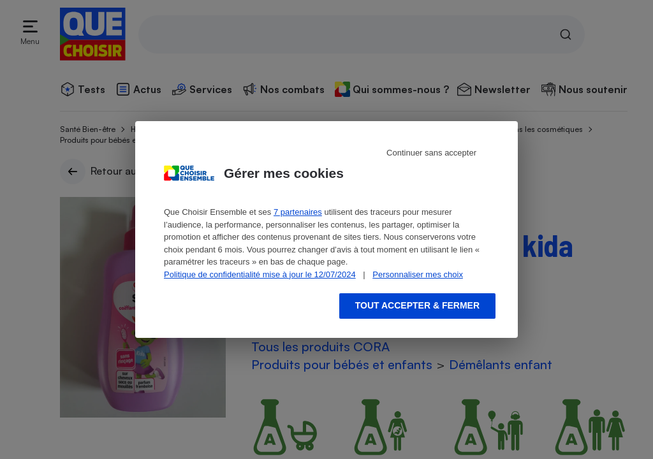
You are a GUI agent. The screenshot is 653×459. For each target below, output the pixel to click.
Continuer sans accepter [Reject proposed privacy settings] (431, 152)
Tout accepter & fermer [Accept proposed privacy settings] (417, 305)
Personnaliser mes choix (417, 274)
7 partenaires (298, 212)
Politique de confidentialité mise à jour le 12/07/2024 (260, 274)
